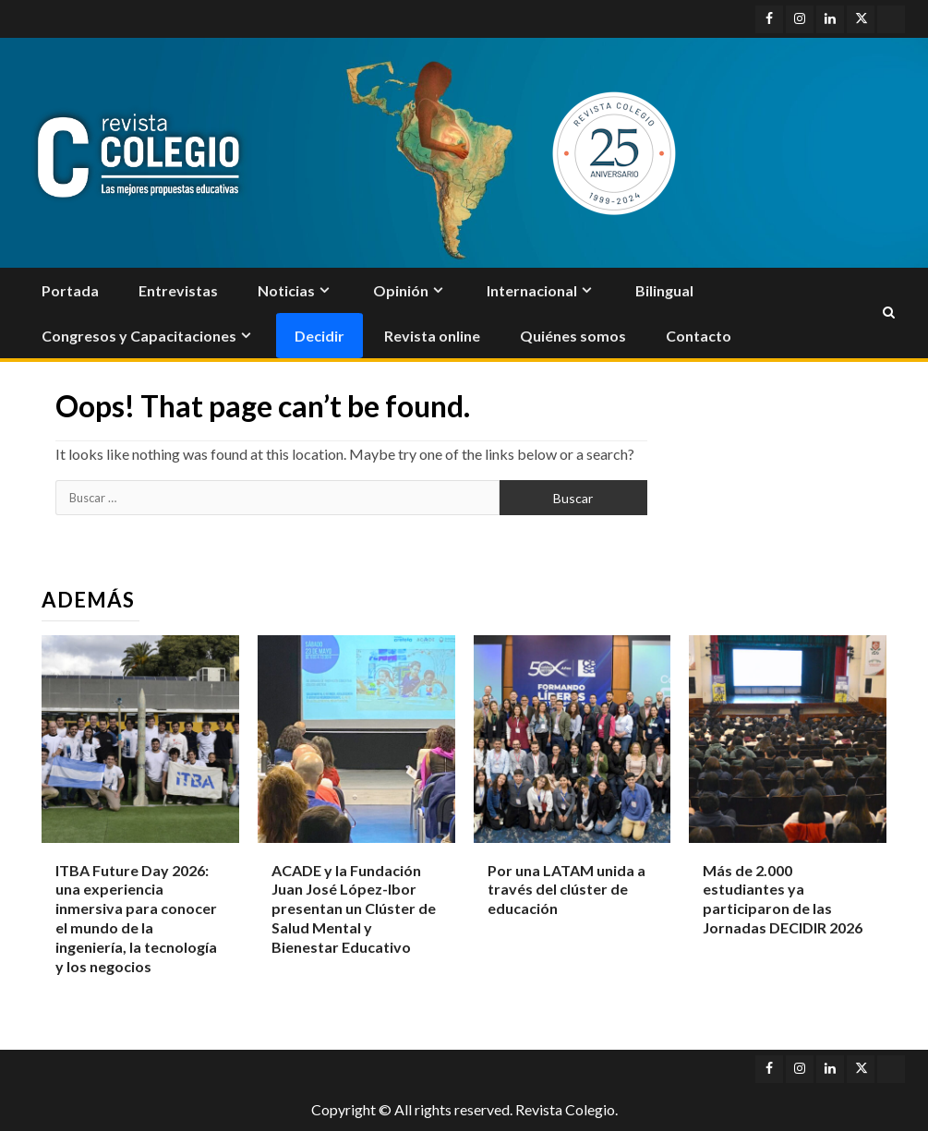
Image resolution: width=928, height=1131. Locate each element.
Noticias (286, 290)
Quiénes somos (573, 335)
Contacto (698, 335)
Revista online (432, 335)
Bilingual (664, 290)
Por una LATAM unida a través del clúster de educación (566, 889)
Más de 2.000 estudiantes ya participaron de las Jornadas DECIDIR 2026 (782, 898)
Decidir (319, 335)
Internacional (532, 290)
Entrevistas (178, 290)
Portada (70, 290)
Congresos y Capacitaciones (139, 335)
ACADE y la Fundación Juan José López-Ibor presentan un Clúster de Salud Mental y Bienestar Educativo (353, 908)
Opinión (400, 290)
